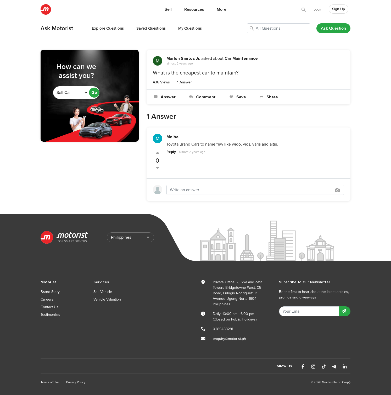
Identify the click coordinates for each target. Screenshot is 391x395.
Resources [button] (194, 9)
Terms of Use (50, 382)
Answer (164, 97)
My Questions (190, 28)
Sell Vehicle (102, 292)
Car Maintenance (241, 58)
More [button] (221, 9)
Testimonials (50, 314)
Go (94, 92)
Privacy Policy (75, 382)
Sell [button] (168, 9)
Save (237, 97)
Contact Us (49, 307)
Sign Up (338, 9)
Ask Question (333, 28)
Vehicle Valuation (107, 299)
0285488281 (223, 329)
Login (318, 9)
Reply (171, 152)
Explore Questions (108, 28)
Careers (47, 299)
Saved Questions (151, 28)
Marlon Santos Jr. (183, 58)
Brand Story (50, 292)
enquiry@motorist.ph (229, 339)
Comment (202, 97)
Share (268, 97)
